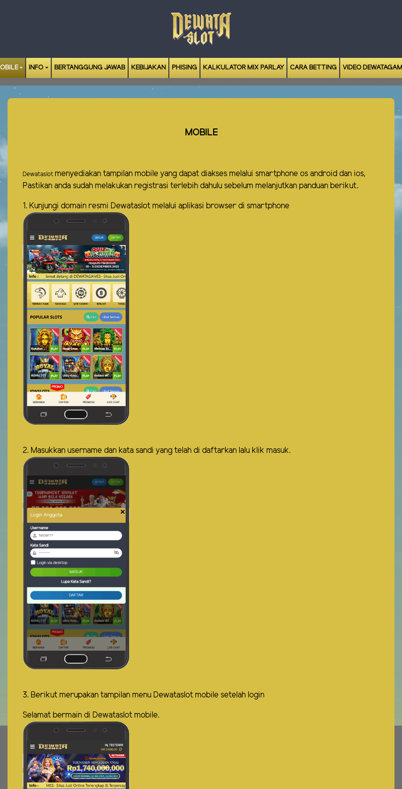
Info (36, 67)
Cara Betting (313, 67)
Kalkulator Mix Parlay (243, 67)
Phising (184, 67)
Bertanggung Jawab (89, 67)
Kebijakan (148, 67)
